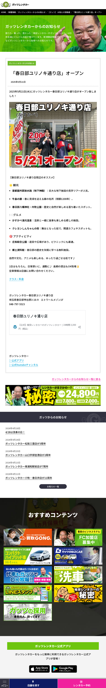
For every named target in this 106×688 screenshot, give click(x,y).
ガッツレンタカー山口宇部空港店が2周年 (28, 455)
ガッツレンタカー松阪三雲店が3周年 (25, 443)
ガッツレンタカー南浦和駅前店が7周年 (26, 466)
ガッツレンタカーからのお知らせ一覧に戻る (76, 379)
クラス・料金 (16, 279)
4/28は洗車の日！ (15, 432)
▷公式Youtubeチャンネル (23, 365)
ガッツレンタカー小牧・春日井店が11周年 (28, 478)
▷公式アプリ (16, 360)
